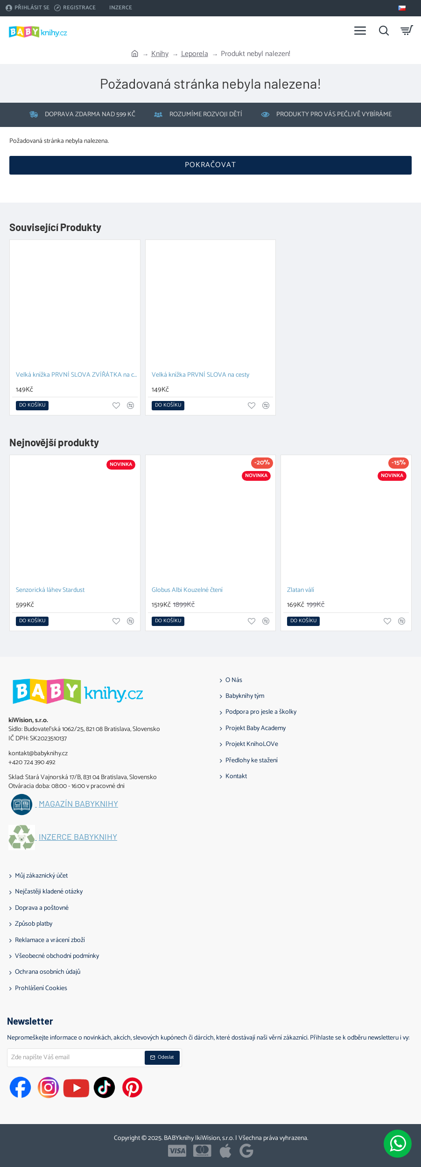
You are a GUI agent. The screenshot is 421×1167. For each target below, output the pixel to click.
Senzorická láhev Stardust (50, 590)
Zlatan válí (300, 590)
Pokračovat (210, 165)
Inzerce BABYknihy (78, 837)
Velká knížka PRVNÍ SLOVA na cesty (200, 375)
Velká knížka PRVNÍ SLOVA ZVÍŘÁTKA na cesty (77, 375)
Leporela (194, 54)
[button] (32, 405)
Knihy (159, 54)
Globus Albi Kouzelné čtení (187, 590)
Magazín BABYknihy (78, 803)
